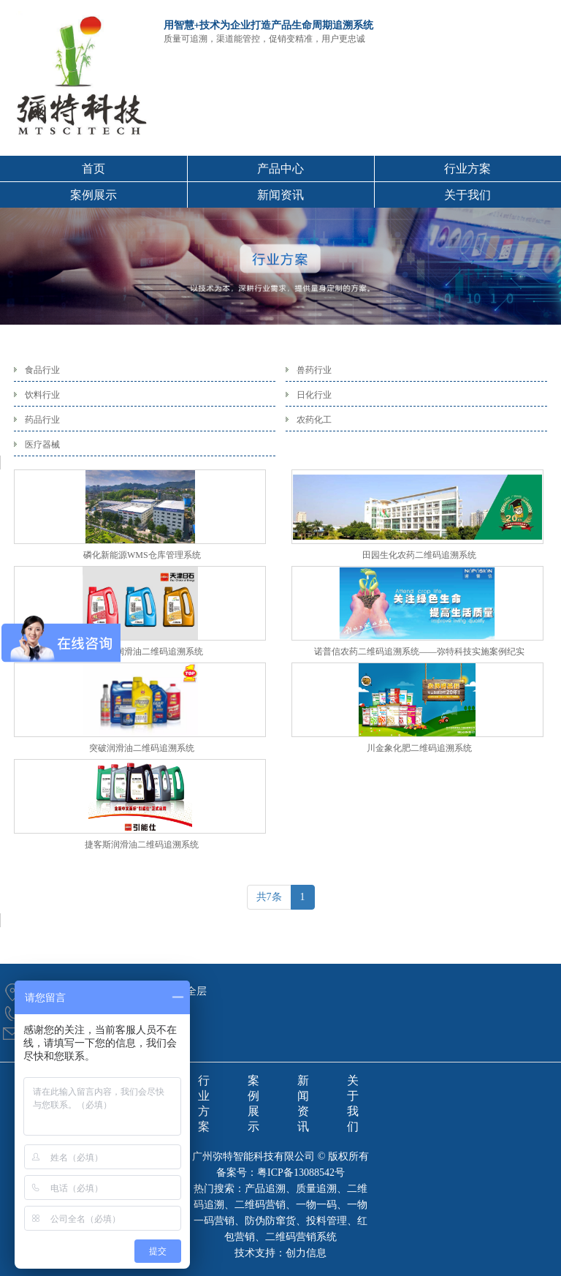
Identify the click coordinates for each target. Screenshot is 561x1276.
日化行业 (314, 395)
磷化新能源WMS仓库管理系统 (142, 555)
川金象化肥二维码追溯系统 (419, 748)
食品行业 (42, 370)
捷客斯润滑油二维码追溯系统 (142, 844)
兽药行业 (314, 370)
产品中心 (280, 168)
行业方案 (467, 168)
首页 (93, 168)
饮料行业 (42, 395)
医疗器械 (42, 444)
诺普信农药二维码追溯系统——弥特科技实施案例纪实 (419, 651)
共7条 (269, 896)
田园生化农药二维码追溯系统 (419, 555)
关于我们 (467, 195)
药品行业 (42, 420)
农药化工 (314, 420)
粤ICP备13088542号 (301, 1172)
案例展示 (93, 195)
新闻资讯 (280, 195)
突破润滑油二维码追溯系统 (141, 748)
